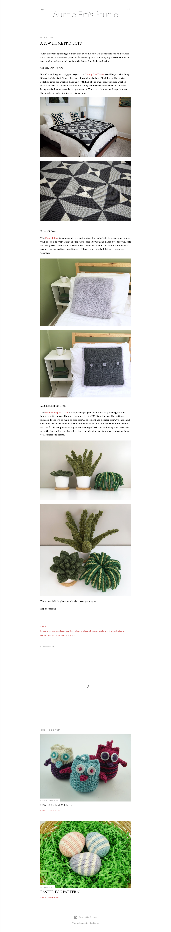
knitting (120, 631)
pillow (51, 635)
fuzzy (86, 631)
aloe (49, 631)
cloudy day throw (67, 631)
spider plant (60, 635)
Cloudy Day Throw (95, 74)
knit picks (111, 631)
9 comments (53, 897)
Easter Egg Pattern (60, 891)
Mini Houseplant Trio (56, 412)
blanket (55, 631)
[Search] (129, 9)
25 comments (54, 810)
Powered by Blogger (85, 917)
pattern (43, 635)
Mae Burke (94, 923)
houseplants (95, 631)
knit (104, 631)
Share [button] (43, 626)
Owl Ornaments (56, 804)
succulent (70, 635)
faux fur (79, 631)
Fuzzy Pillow (52, 238)
